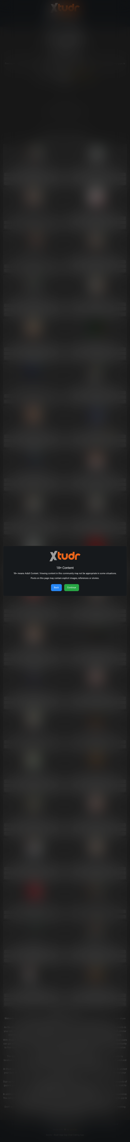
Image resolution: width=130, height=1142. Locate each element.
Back (56, 587)
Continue (71, 587)
